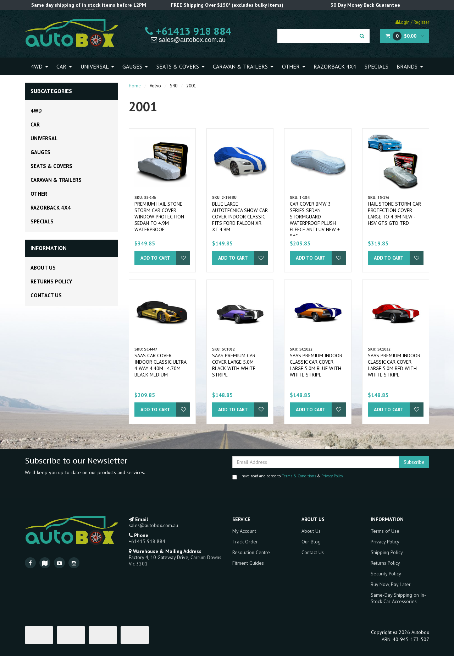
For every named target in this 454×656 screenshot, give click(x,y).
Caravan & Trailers (243, 66)
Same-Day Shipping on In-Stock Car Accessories (398, 598)
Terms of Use (385, 531)
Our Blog (311, 541)
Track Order (245, 541)
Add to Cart (155, 258)
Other (293, 66)
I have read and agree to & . (287, 476)
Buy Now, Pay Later (391, 584)
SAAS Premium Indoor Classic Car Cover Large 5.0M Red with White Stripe (394, 365)
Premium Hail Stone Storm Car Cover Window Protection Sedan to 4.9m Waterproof (159, 217)
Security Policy (386, 573)
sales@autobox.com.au (188, 39)
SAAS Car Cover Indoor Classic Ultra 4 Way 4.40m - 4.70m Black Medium (160, 365)
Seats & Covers (180, 66)
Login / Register (412, 22)
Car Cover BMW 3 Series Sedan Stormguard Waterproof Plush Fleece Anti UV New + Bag (315, 220)
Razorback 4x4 (335, 66)
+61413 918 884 (188, 31)
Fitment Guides (248, 563)
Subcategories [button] (51, 91)
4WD (39, 66)
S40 (173, 86)
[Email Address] (315, 462)
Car (64, 66)
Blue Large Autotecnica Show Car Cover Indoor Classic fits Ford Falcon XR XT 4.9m (240, 217)
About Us (43, 267)
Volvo (155, 86)
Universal (97, 66)
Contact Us (46, 295)
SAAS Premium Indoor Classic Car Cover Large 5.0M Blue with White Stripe (316, 365)
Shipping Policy (387, 552)
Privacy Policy (332, 475)
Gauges (135, 66)
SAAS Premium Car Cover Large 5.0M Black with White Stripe (233, 365)
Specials (376, 66)
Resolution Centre (251, 552)
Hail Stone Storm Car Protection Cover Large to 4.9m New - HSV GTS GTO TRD (394, 213)
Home (135, 86)
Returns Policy (51, 281)
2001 (191, 86)
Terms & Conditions (299, 475)
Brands (410, 66)
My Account (244, 531)
